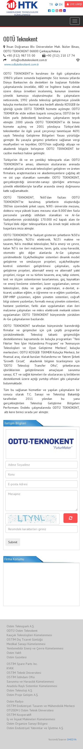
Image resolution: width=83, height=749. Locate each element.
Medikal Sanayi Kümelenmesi (26, 644)
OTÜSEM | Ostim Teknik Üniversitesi (30, 710)
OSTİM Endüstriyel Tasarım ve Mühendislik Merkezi (41, 706)
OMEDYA (71, 739)
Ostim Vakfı (14, 653)
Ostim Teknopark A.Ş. (20, 626)
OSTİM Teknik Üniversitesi (24, 673)
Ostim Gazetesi (17, 657)
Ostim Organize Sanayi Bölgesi (27, 724)
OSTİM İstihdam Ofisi (21, 677)
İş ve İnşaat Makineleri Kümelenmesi (31, 719)
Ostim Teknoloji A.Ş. (20, 690)
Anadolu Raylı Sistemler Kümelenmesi (32, 686)
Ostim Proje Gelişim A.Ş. (22, 695)
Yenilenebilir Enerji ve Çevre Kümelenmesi (35, 648)
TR (51, 4)
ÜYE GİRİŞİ (74, 4)
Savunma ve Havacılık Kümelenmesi (30, 682)
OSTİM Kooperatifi (19, 715)
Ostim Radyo (15, 701)
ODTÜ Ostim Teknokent (22, 631)
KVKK (10, 668)
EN (58, 4)
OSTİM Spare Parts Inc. (22, 664)
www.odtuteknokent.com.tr (21, 64)
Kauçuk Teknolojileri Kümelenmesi (29, 635)
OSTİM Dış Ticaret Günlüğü (25, 639)
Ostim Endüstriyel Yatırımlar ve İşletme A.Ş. (35, 728)
